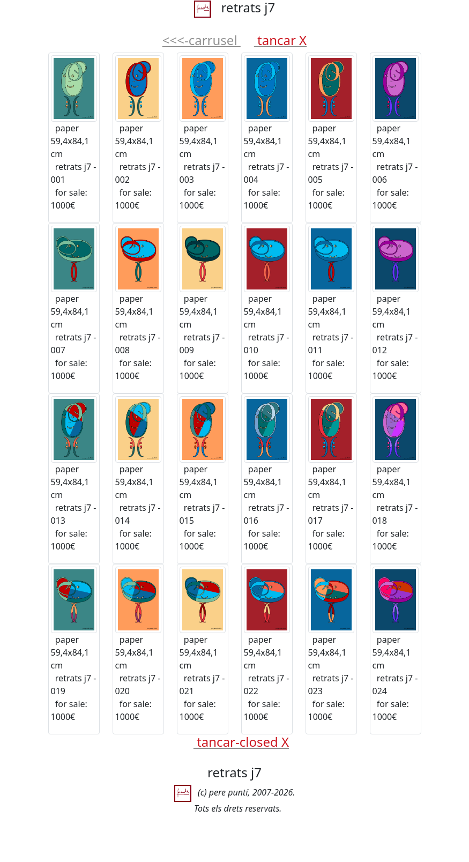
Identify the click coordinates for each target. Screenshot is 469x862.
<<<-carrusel (201, 40)
